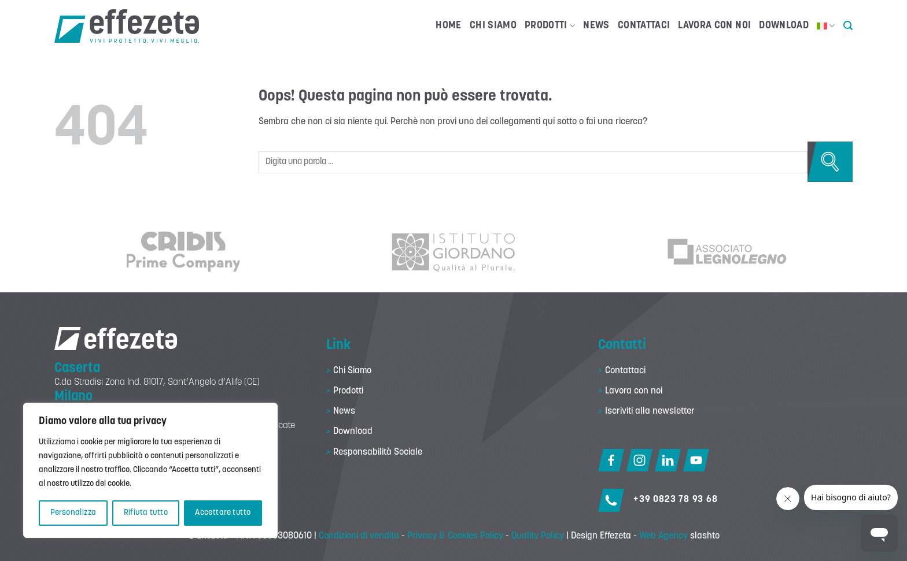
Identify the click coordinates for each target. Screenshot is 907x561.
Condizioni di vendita (359, 536)
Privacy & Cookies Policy (455, 536)
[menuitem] (826, 25)
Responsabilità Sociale (377, 452)
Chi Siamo (493, 26)
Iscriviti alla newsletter (650, 411)
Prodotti (550, 25)
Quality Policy (537, 536)
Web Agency (663, 536)
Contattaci (644, 26)
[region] (150, 470)
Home (448, 26)
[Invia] (830, 162)
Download (784, 26)
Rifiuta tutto (146, 512)
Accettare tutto (222, 512)
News (596, 26)
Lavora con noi (714, 26)
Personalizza (73, 512)
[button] (848, 25)
